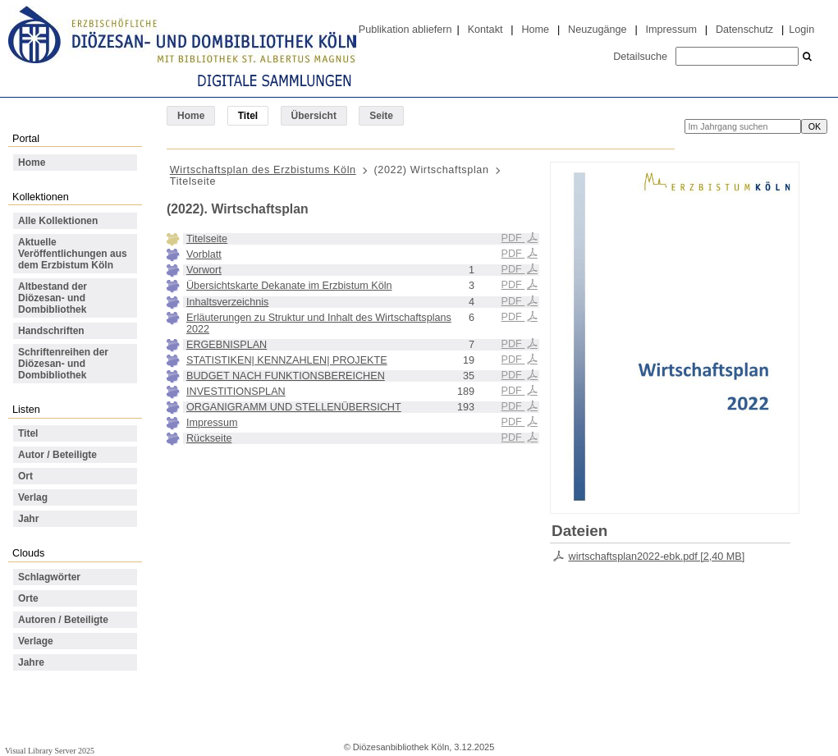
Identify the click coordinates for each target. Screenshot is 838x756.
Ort (25, 476)
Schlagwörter (49, 577)
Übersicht (314, 115)
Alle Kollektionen (58, 221)
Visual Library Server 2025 (49, 750)
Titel (28, 433)
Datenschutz (744, 29)
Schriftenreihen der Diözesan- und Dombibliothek (63, 363)
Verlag (33, 497)
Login (801, 29)
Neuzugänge (597, 29)
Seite (381, 115)
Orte (28, 598)
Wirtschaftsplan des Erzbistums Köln (263, 170)
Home (535, 29)
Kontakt (485, 29)
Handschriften (51, 331)
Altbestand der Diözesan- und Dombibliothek (52, 298)
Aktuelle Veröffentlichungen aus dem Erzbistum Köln (72, 253)
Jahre (31, 662)
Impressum (671, 29)
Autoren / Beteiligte (63, 619)
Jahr (28, 519)
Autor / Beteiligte (57, 454)
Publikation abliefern (405, 29)
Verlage (35, 641)
